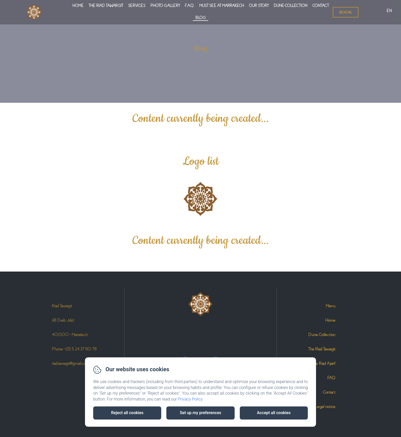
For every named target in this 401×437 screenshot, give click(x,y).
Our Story (259, 6)
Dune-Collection (290, 6)
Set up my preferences (200, 412)
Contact (320, 6)
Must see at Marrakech (221, 6)
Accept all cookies (274, 412)
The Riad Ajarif (323, 363)
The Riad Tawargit (106, 6)
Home (77, 6)
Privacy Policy (190, 399)
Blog (200, 18)
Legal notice (325, 406)
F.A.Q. (189, 6)
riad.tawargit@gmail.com (70, 363)
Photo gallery (165, 6)
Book (345, 12)
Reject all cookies (127, 412)
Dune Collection (321, 334)
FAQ (331, 378)
